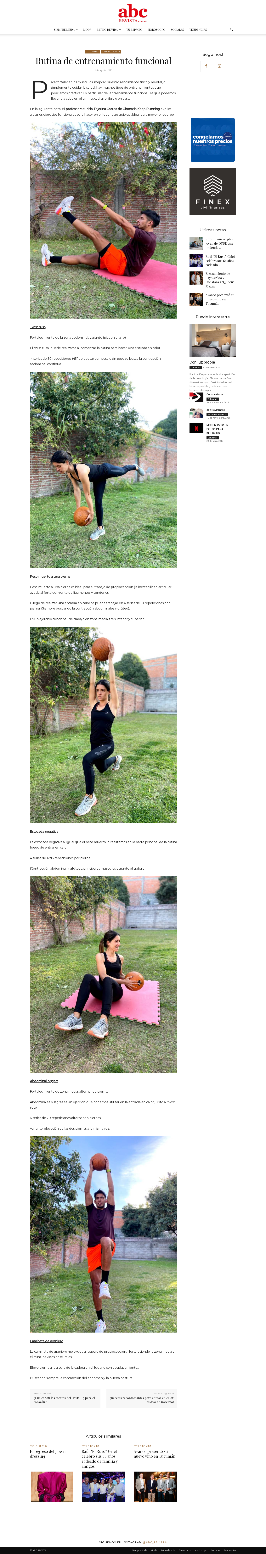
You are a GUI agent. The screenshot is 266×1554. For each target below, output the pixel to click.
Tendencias (198, 29)
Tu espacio (134, 29)
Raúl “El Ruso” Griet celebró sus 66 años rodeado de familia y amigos (99, 1458)
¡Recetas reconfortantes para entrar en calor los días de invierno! (142, 1400)
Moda (87, 29)
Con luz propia (202, 359)
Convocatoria (215, 391)
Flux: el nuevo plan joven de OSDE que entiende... (218, 244)
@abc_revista (155, 1542)
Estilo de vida (109, 29)
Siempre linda (66, 29)
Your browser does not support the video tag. (213, 96)
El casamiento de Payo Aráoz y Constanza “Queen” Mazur (220, 279)
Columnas (92, 51)
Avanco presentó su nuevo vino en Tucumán (221, 296)
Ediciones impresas (217, 411)
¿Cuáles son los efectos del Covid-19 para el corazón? (64, 1400)
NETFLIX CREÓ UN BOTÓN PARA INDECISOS (217, 426)
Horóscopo (156, 29)
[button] (231, 30)
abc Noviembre (216, 407)
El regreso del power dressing (47, 1454)
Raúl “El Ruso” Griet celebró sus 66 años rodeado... (219, 261)
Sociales (177, 29)
